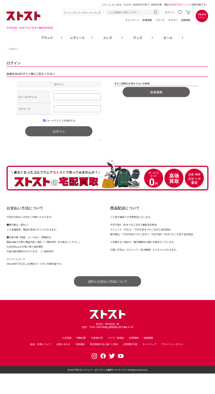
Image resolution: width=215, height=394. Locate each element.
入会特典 (66, 357)
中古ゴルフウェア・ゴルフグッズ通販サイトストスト (101, 390)
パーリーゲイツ (71, 12)
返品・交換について (40, 364)
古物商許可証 (130, 364)
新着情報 (147, 20)
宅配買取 (202, 16)
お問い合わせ (63, 364)
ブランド (160, 20)
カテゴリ (173, 20)
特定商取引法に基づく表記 (104, 364)
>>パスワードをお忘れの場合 (83, 147)
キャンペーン (132, 20)
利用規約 (80, 364)
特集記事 (81, 357)
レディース (86, 12)
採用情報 (134, 357)
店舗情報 (185, 20)
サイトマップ (149, 364)
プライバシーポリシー (173, 364)
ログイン (170, 12)
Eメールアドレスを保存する (59, 125)
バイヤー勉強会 (116, 357)
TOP (9, 49)
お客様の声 (97, 357)
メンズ (97, 12)
